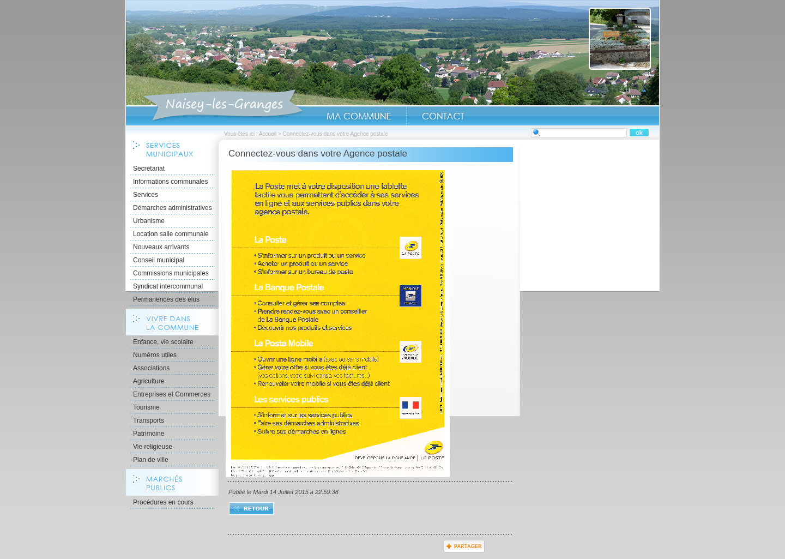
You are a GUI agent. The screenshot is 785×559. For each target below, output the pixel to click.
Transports (148, 420)
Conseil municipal (158, 260)
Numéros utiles (155, 355)
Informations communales (170, 181)
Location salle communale (171, 234)
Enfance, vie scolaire (163, 342)
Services (145, 195)
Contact (443, 116)
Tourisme (146, 407)
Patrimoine (148, 433)
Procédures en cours (163, 502)
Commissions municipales (171, 273)
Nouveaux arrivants (161, 247)
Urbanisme (149, 221)
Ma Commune (358, 116)
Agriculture (148, 381)
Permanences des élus (166, 299)
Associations (151, 368)
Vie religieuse (152, 446)
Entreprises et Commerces (171, 394)
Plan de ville (150, 460)
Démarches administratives (172, 208)
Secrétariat (149, 168)
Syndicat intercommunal (168, 286)
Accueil (222, 106)
